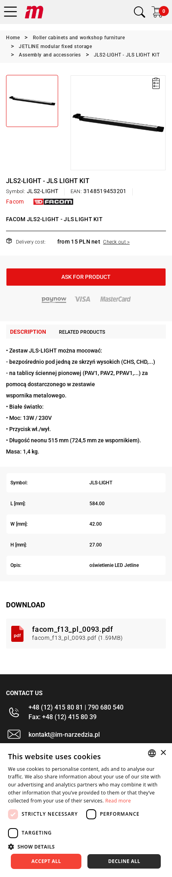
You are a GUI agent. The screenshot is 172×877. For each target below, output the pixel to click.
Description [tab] (28, 332)
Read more (118, 800)
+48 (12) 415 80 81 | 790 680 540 (75, 707)
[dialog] (86, 810)
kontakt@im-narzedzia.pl (64, 734)
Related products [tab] (82, 332)
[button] (86, 847)
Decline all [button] (124, 861)
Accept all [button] (46, 861)
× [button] (163, 753)
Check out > (116, 242)
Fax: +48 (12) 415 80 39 (62, 717)
